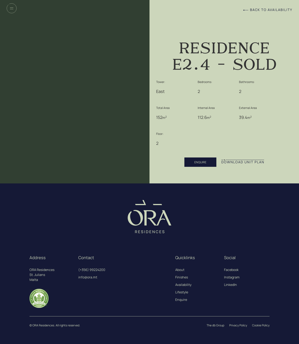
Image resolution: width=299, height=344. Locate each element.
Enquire (181, 299)
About (179, 269)
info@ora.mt (87, 277)
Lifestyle (181, 292)
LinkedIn (230, 284)
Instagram (232, 277)
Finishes (181, 277)
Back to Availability (271, 10)
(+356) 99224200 (91, 269)
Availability (183, 284)
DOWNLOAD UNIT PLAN (242, 162)
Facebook (231, 269)
